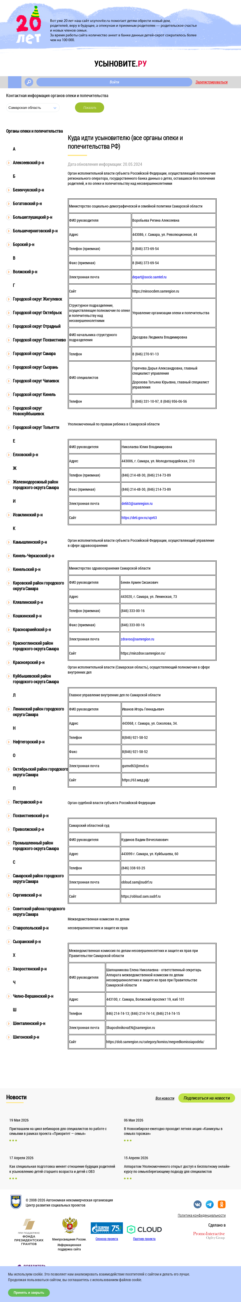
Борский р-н (23, 244)
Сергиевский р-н (27, 895)
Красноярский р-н (28, 662)
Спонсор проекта (107, 1238)
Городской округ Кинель (34, 394)
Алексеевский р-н (28, 162)
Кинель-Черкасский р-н (33, 555)
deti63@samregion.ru (137, 503)
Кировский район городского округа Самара (38, 585)
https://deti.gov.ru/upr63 (139, 517)
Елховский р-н (25, 454)
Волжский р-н (25, 271)
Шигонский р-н (26, 1037)
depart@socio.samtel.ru (149, 276)
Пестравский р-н (27, 802)
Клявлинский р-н (28, 602)
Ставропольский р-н (30, 928)
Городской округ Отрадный (37, 326)
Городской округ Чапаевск (36, 380)
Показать (89, 107)
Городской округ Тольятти (36, 427)
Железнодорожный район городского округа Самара (36, 484)
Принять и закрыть (29, 1293)
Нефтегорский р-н (28, 741)
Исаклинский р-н (28, 514)
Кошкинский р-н (27, 616)
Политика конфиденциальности (202, 1215)
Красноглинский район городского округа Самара (36, 645)
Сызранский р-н (27, 941)
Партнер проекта (144, 1238)
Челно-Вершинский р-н (33, 996)
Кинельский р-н (26, 569)
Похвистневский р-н (30, 815)
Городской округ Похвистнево (39, 340)
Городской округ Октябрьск (37, 312)
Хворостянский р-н (30, 968)
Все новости (165, 1098)
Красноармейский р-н (32, 629)
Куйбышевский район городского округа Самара (36, 678)
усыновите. (120, 63)
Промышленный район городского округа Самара (36, 845)
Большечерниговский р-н (35, 230)
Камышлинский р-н (30, 542)
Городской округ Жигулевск (37, 299)
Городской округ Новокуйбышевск (28, 410)
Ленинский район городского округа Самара (38, 711)
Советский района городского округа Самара (39, 911)
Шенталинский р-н (29, 1023)
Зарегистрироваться (211, 82)
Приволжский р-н (28, 829)
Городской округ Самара (34, 353)
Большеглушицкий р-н (32, 217)
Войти (114, 82)
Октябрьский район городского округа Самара (40, 771)
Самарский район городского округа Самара (38, 878)
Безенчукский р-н (28, 190)
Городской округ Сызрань (35, 367)
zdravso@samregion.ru (137, 639)
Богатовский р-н (27, 203)
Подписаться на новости (207, 1098)
